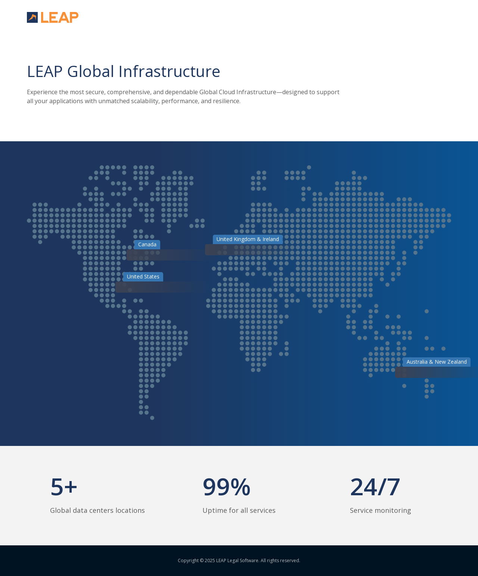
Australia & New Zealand (437, 361)
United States (143, 276)
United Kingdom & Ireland (248, 239)
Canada (147, 244)
